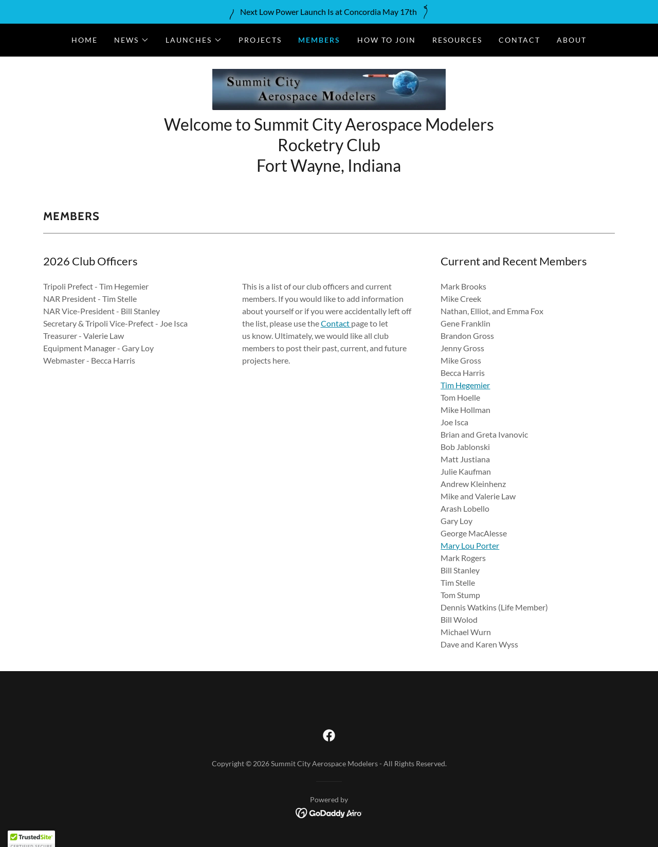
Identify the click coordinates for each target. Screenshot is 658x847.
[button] (131, 40)
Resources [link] (457, 39)
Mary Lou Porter (470, 545)
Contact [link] (519, 39)
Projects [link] (260, 39)
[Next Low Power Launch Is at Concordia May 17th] (329, 12)
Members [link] (319, 39)
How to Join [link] (386, 39)
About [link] (572, 39)
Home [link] (84, 39)
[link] (329, 88)
